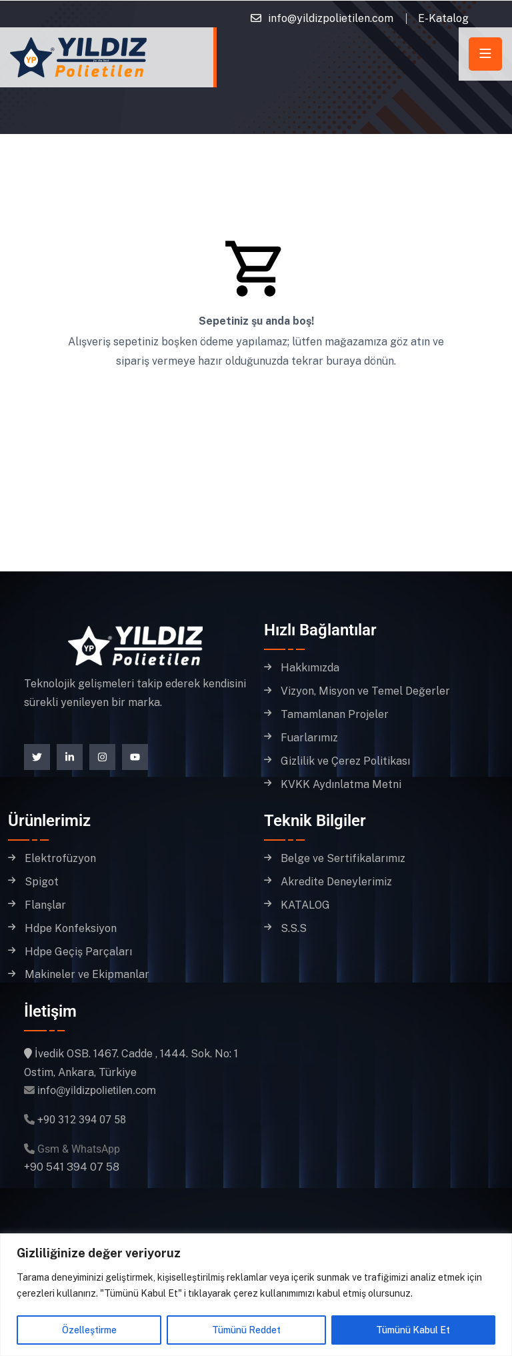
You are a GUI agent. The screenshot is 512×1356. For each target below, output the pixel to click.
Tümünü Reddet (246, 1330)
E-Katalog (443, 18)
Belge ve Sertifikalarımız (343, 859)
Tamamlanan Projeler (335, 715)
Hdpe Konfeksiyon (71, 929)
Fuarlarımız (309, 738)
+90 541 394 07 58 (71, 1167)
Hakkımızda (310, 668)
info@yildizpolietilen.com (330, 18)
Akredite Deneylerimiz (336, 882)
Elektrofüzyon (60, 859)
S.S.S (294, 929)
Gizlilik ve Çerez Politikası (345, 761)
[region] (256, 1294)
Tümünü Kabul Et (413, 1330)
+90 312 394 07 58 (81, 1119)
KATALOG (305, 905)
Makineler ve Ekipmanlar (87, 975)
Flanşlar (45, 905)
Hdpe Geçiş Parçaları (78, 952)
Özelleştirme (89, 1330)
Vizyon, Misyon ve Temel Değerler (365, 691)
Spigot (42, 882)
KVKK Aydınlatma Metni (341, 785)
